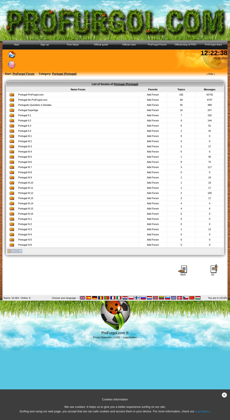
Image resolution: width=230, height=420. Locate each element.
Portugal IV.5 (25, 239)
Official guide (101, 44)
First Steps (73, 44)
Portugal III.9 (25, 177)
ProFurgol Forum (157, 44)
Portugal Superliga (28, 110)
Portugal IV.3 (25, 229)
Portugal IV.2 (25, 224)
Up (212, 273)
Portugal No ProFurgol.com (32, 99)
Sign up (45, 44)
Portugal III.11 (25, 187)
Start (16, 44)
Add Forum (153, 94)
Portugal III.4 (25, 151)
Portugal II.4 (24, 130)
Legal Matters (202, 411)
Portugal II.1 (24, 115)
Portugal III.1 (25, 136)
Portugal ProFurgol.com (31, 94)
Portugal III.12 (25, 193)
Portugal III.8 (25, 172)
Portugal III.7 (25, 167)
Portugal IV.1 (25, 219)
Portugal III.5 (25, 156)
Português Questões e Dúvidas (35, 105)
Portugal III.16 (25, 213)
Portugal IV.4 (25, 234)
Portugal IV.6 (25, 244)
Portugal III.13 (25, 198)
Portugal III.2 (25, 141)
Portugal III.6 (25, 162)
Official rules (129, 44)
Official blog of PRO (185, 44)
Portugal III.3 (25, 146)
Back (183, 273)
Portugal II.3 (24, 125)
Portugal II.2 (24, 120)
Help (211, 74)
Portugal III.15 (25, 208)
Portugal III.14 (25, 203)
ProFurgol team (213, 44)
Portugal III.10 (25, 182)
